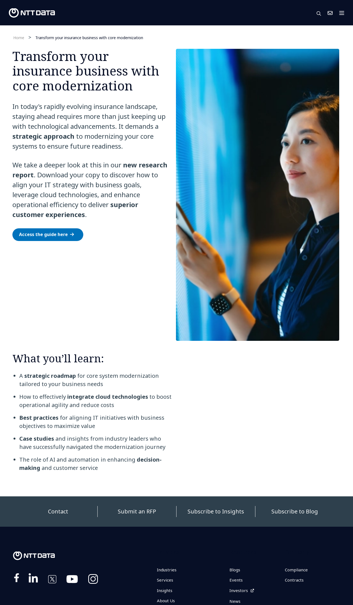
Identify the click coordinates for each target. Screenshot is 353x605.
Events (236, 580)
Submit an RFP (137, 511)
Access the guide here (43, 234)
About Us (166, 602)
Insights (165, 591)
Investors (239, 591)
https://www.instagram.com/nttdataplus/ (93, 580)
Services (165, 580)
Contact (58, 511)
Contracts (295, 580)
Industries (167, 570)
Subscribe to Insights (216, 511)
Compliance (297, 570)
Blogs (235, 570)
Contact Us (330, 12)
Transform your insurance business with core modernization (89, 37)
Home (18, 37)
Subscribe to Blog (294, 511)
